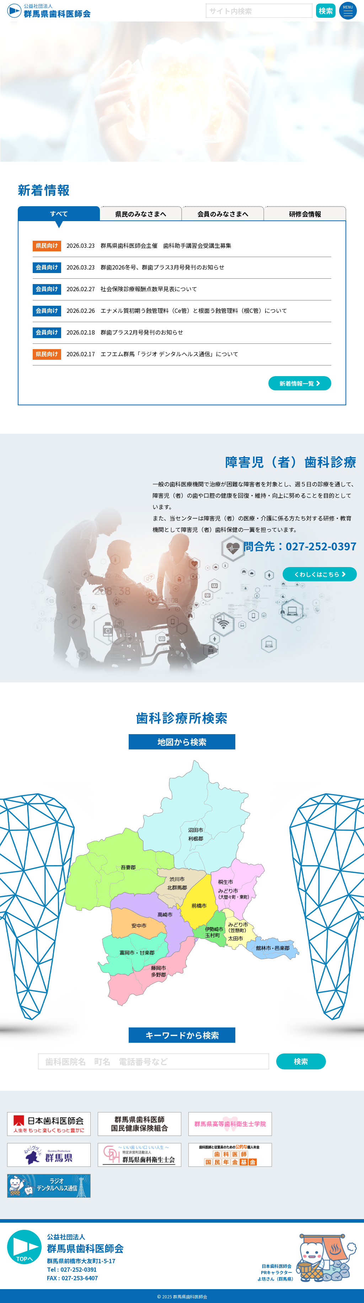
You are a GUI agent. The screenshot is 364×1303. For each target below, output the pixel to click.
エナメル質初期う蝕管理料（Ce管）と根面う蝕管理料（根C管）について (194, 310)
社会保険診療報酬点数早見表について (149, 288)
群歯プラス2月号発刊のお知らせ (142, 332)
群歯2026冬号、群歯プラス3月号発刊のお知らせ (163, 267)
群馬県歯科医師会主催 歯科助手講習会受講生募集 (166, 245)
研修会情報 (305, 213)
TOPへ (24, 1258)
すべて (59, 213)
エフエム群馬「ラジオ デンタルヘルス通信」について (170, 353)
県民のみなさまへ (140, 213)
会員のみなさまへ (222, 213)
